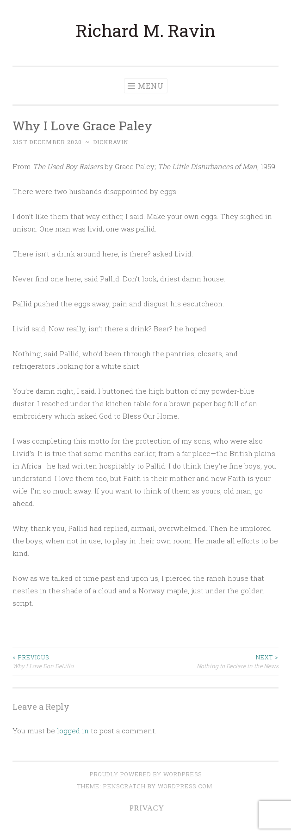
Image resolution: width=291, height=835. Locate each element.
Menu (151, 86)
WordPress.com (185, 786)
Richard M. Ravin (146, 30)
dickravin (110, 142)
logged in (73, 730)
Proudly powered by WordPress (146, 774)
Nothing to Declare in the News (212, 661)
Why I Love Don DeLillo (79, 661)
